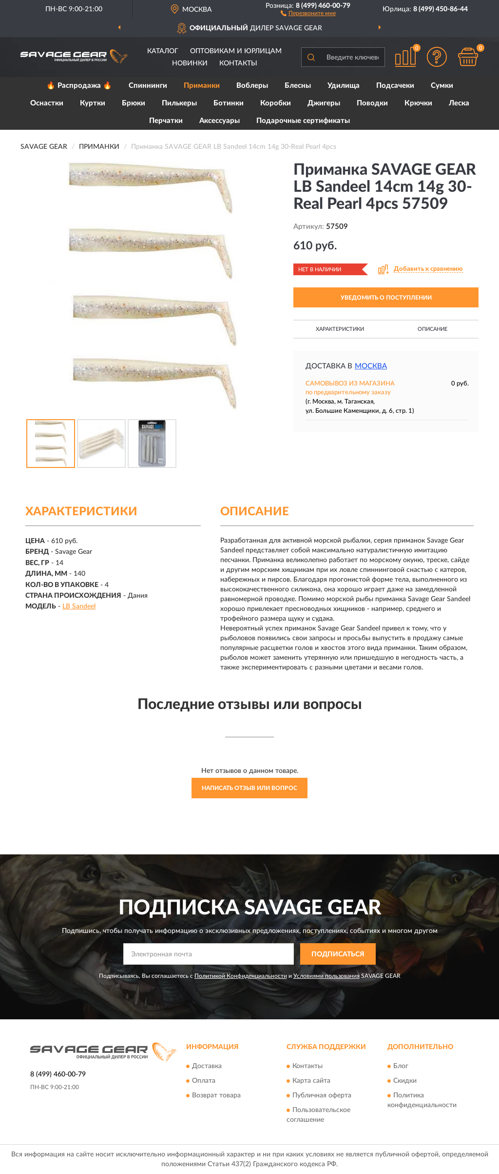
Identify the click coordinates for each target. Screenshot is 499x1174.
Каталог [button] (162, 51)
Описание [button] (432, 329)
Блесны (298, 85)
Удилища (343, 85)
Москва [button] (371, 366)
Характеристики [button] (340, 329)
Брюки (133, 103)
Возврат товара (216, 1095)
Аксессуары (219, 120)
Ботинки (228, 103)
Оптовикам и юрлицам (236, 51)
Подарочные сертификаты (303, 120)
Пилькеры (179, 103)
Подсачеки (395, 85)
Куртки (92, 103)
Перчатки (166, 120)
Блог (400, 1066)
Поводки (372, 103)
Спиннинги (148, 85)
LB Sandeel (79, 606)
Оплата (203, 1080)
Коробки (275, 103)
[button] (308, 13)
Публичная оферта (321, 1095)
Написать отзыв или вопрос (249, 788)
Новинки (190, 63)
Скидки (405, 1080)
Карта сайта (311, 1080)
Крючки (418, 103)
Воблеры (252, 85)
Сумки (442, 85)
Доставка (207, 1066)
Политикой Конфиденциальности (240, 976)
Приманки (202, 85)
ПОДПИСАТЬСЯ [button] (338, 954)
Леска (459, 103)
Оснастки (46, 103)
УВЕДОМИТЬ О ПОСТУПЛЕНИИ (386, 298)
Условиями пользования (326, 976)
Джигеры (323, 103)
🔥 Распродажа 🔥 (79, 85)
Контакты (238, 63)
